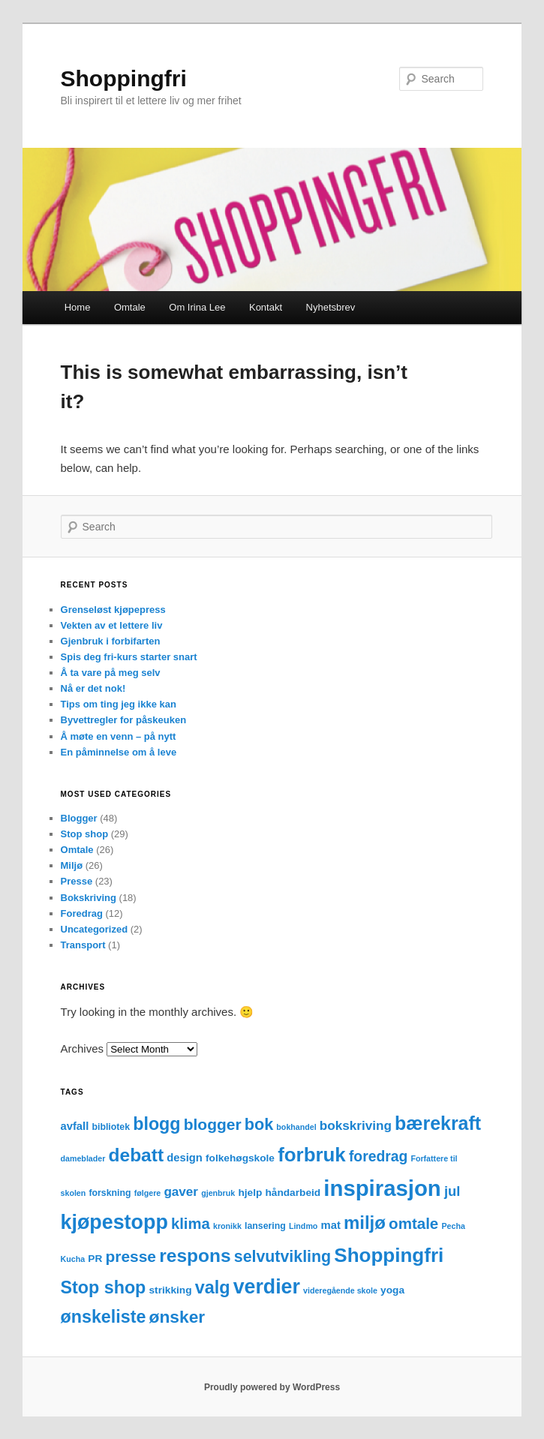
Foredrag (82, 913)
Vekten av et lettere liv (112, 625)
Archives (82, 1048)
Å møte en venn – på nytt (118, 736)
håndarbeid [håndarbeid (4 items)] (292, 1192)
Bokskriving (88, 897)
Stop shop (85, 834)
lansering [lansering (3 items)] (265, 1226)
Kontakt (265, 307)
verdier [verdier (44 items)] (266, 1286)
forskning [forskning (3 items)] (110, 1193)
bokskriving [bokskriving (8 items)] (356, 1126)
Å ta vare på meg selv (111, 672)
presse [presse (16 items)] (130, 1256)
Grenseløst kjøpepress (113, 609)
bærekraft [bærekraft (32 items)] (438, 1123)
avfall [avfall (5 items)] (75, 1126)
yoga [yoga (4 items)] (392, 1290)
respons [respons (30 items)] (194, 1255)
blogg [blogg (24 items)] (156, 1124)
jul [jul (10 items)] (452, 1191)
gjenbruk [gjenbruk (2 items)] (218, 1192)
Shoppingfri (124, 78)
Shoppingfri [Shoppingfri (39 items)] (388, 1255)
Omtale (130, 307)
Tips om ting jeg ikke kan (118, 704)
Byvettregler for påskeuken (124, 720)
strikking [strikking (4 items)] (170, 1290)
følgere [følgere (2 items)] (147, 1192)
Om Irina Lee (197, 307)
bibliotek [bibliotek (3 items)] (111, 1127)
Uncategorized (94, 929)
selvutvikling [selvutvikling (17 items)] (282, 1257)
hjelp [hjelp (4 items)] (250, 1192)
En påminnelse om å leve (119, 752)
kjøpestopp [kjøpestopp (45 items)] (114, 1222)
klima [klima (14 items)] (190, 1223)
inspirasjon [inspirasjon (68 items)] (381, 1188)
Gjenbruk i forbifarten (111, 641)
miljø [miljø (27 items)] (365, 1222)
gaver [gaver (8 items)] (181, 1192)
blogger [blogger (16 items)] (213, 1124)
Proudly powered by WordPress (272, 1387)
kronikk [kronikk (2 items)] (227, 1225)
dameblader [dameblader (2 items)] (83, 1158)
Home (78, 307)
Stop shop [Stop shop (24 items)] (103, 1287)
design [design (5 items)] (185, 1158)
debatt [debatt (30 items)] (136, 1155)
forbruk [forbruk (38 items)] (312, 1154)
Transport (83, 945)
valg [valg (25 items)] (212, 1287)
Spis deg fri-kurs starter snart (129, 656)
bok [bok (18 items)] (259, 1124)
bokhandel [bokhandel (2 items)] (296, 1126)
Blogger (79, 818)
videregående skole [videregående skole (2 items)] (340, 1290)
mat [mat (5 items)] (331, 1225)
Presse (77, 881)
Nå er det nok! (93, 688)
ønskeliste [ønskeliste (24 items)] (103, 1316)
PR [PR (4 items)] (95, 1258)
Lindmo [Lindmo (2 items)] (303, 1225)
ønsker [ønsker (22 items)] (177, 1316)
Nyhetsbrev (331, 307)
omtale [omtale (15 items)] (413, 1223)
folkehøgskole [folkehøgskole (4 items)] (240, 1158)
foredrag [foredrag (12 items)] (378, 1156)
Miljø (72, 865)
